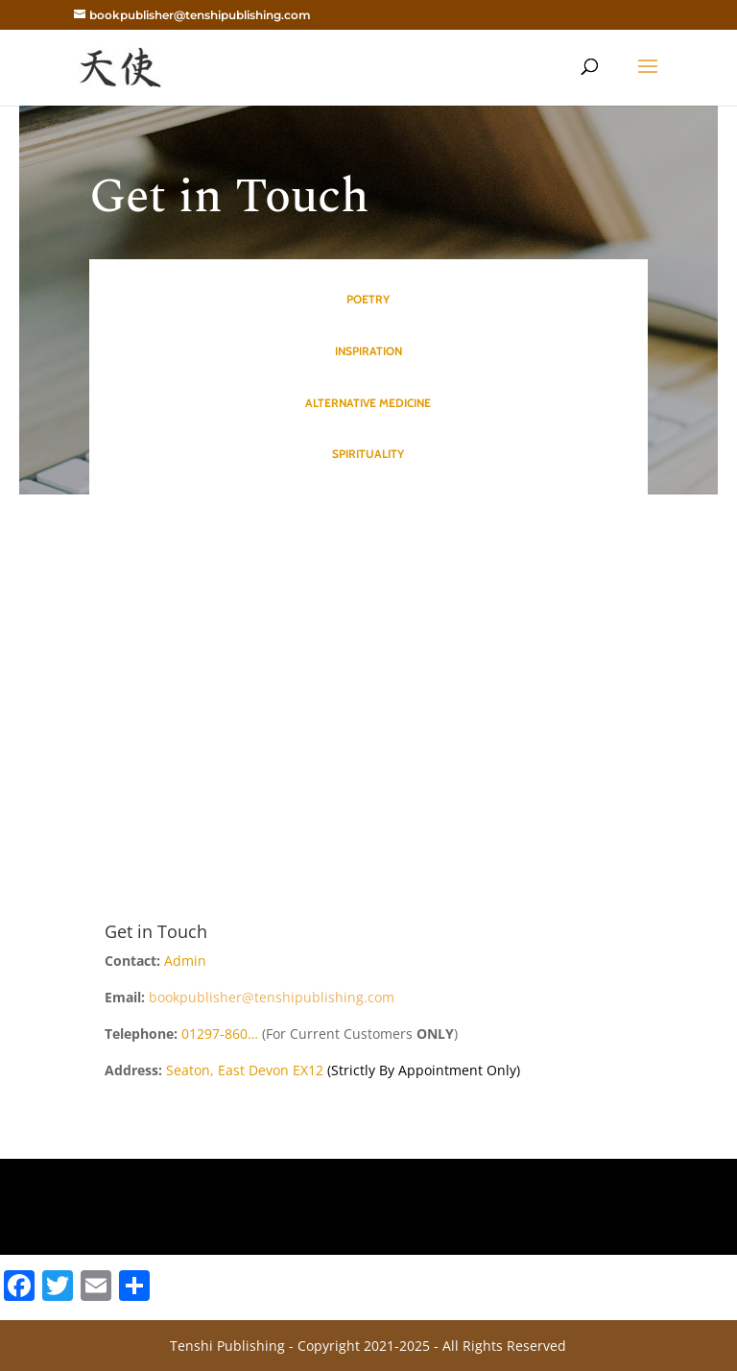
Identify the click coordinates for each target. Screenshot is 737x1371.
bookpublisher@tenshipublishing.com (271, 997)
